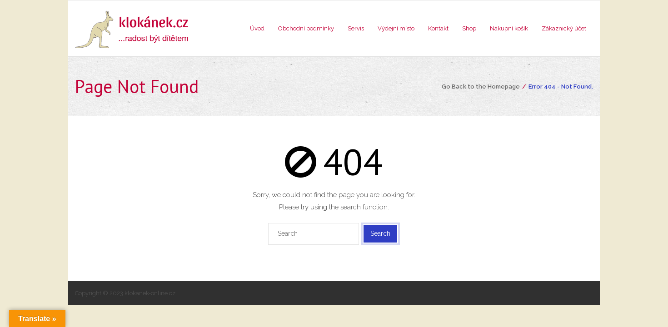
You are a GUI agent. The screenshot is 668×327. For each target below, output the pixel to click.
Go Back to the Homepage (481, 86)
